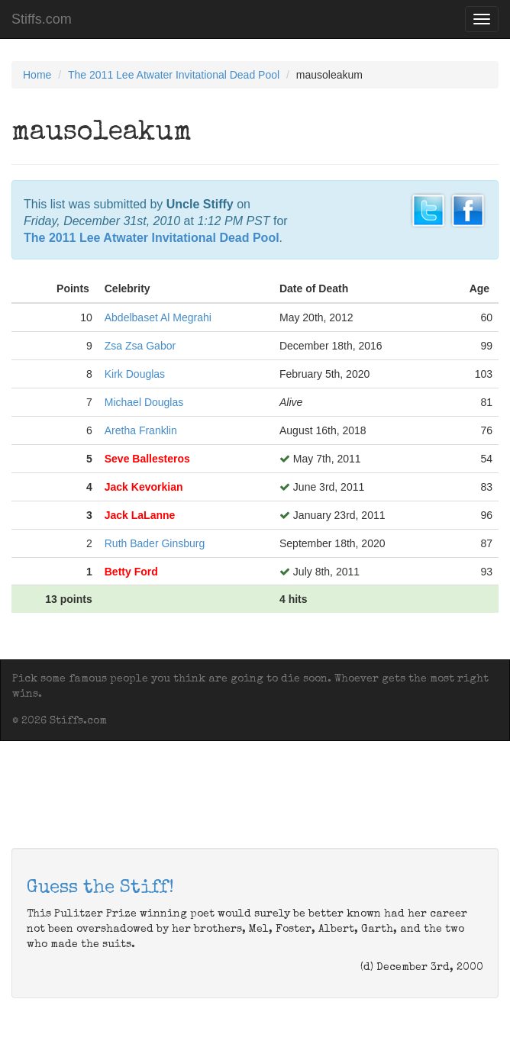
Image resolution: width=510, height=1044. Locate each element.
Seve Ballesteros (147, 459)
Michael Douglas (144, 402)
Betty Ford (131, 572)
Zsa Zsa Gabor (140, 346)
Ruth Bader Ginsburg (155, 543)
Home (37, 75)
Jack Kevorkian (144, 487)
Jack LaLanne (140, 515)
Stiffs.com (41, 19)
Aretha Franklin (141, 430)
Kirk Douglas (135, 374)
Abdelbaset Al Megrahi (158, 317)
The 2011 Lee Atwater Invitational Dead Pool (173, 75)
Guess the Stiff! (100, 888)
